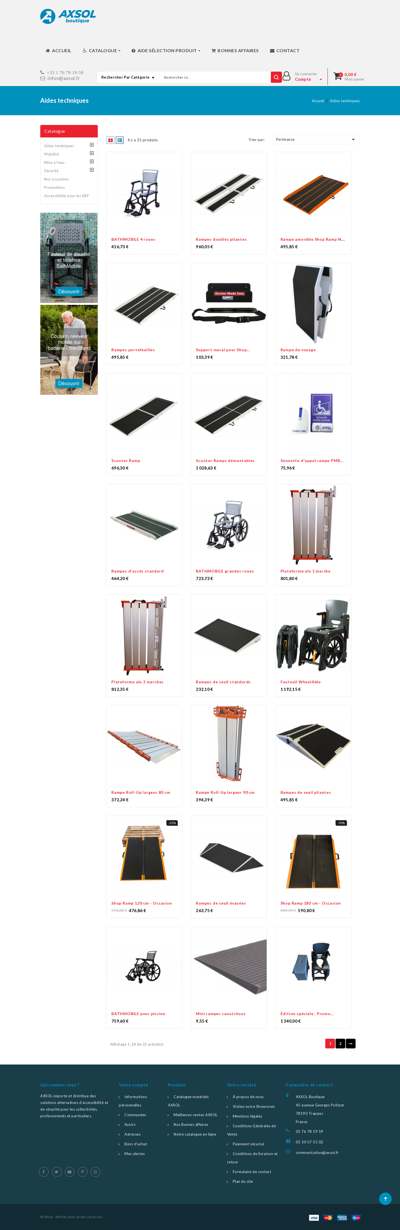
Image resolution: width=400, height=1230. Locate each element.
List (120, 140)
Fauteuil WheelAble (301, 681)
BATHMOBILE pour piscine (138, 1013)
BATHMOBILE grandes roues (225, 571)
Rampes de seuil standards (223, 681)
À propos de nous (248, 1097)
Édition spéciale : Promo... (307, 1013)
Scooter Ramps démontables (225, 460)
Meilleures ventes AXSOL (196, 1115)
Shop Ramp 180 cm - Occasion (311, 903)
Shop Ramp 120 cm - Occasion (141, 903)
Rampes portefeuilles (133, 349)
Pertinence (316, 139)
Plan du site (243, 1181)
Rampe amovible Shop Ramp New (314, 239)
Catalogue (54, 131)
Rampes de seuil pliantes (306, 792)
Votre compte (133, 1084)
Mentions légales (247, 1116)
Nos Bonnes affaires (191, 1124)
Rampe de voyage (298, 349)
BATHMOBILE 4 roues (133, 239)
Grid (110, 140)
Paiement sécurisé (248, 1144)
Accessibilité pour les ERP (66, 196)
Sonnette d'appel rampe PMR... (312, 460)
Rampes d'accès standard (137, 571)
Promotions (54, 187)
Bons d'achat (135, 1144)
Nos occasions (56, 179)
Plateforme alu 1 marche (306, 571)
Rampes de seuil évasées (221, 903)
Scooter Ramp (125, 460)
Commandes (135, 1115)
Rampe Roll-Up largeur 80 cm (140, 792)
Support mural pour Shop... (223, 349)
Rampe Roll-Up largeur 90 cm (225, 792)
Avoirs (130, 1124)
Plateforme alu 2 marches (137, 681)
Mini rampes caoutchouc (221, 1013)
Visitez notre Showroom (254, 1106)
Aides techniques (59, 146)
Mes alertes (134, 1153)
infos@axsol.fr (64, 78)
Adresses (132, 1134)
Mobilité (51, 154)
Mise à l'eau (54, 162)
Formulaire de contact (252, 1171)
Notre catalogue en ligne (195, 1134)
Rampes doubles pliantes (221, 239)
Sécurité (51, 171)
